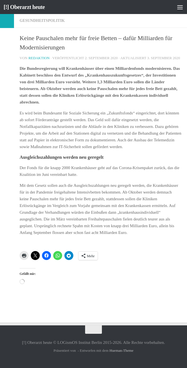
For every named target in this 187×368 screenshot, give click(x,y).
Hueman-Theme (121, 350)
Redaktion (39, 58)
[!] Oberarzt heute (25, 7)
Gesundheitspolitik (42, 21)
